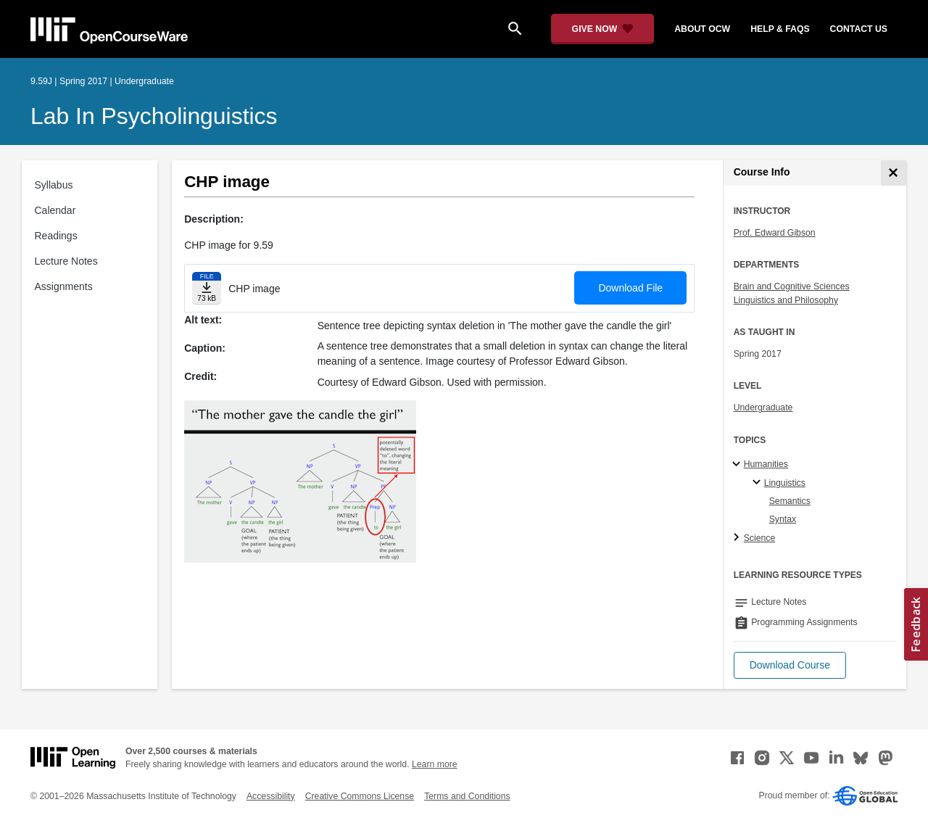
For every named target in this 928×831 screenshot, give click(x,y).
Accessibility (270, 796)
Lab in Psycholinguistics (154, 116)
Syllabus (54, 185)
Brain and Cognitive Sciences (792, 286)
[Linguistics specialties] (758, 483)
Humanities (766, 464)
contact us (858, 29)
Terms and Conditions (467, 796)
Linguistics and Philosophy (786, 300)
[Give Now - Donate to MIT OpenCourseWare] (603, 29)
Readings (56, 235)
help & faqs (779, 29)
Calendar (55, 210)
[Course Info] (893, 173)
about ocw (702, 29)
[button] (790, 665)
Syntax (782, 519)
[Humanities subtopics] (738, 464)
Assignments (64, 286)
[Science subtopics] (738, 538)
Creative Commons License (359, 796)
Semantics (790, 501)
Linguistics (784, 483)
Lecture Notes (66, 261)
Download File (630, 288)
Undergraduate (763, 407)
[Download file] (206, 288)
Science (760, 538)
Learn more (434, 764)
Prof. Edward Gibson (775, 233)
